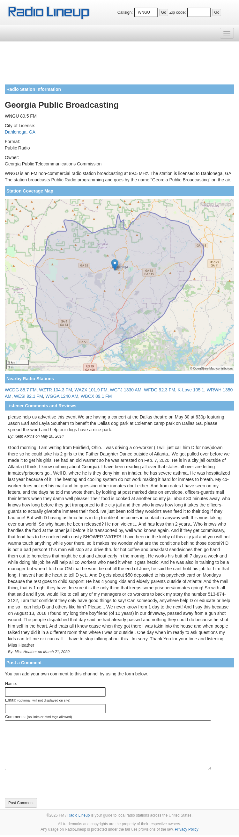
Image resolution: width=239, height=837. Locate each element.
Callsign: (125, 12)
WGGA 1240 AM (62, 396)
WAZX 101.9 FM (91, 389)
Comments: (38, 717)
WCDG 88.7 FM (21, 389)
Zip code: (177, 12)
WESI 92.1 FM (28, 396)
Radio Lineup (78, 815)
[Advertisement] (119, 65)
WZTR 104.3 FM (55, 389)
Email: (38, 700)
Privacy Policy (186, 829)
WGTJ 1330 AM (125, 389)
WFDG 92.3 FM (159, 389)
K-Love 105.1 (191, 389)
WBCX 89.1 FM (96, 396)
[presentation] (53, 784)
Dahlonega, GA (20, 132)
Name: (11, 683)
